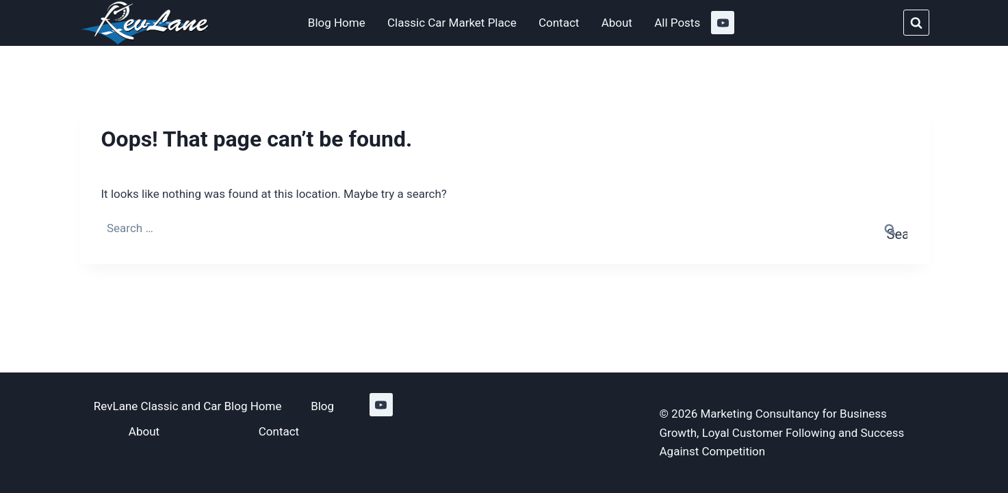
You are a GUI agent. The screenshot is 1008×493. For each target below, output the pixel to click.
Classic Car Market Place (452, 22)
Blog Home (336, 22)
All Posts (677, 22)
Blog (322, 406)
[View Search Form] (916, 23)
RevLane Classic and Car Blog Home (188, 406)
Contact (559, 22)
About (617, 22)
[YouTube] (722, 22)
